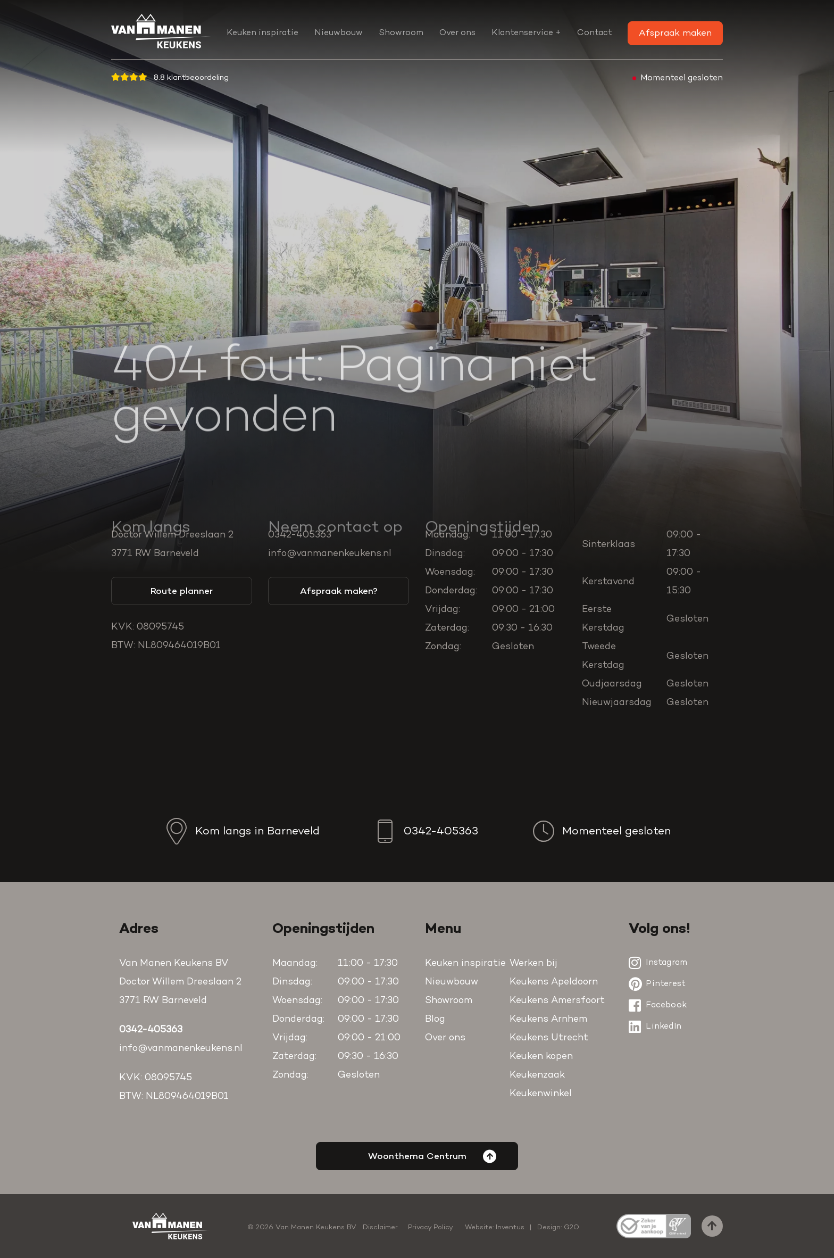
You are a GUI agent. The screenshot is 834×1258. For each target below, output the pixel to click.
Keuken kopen (541, 1057)
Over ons (457, 33)
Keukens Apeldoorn (554, 982)
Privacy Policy (430, 1227)
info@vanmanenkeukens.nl (329, 554)
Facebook (658, 1005)
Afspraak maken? (339, 591)
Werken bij (533, 964)
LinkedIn (655, 1026)
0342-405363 (299, 535)
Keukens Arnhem (548, 1019)
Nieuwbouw (338, 33)
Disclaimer (380, 1227)
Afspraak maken (675, 33)
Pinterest (657, 984)
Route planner (182, 591)
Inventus (510, 1227)
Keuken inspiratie (262, 33)
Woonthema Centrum (432, 1156)
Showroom (401, 33)
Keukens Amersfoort (557, 1001)
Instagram (658, 963)
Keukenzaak (537, 1075)
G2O (571, 1227)
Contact (594, 33)
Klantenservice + (526, 33)
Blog (435, 1019)
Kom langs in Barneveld (241, 831)
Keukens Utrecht (549, 1038)
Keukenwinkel (541, 1094)
